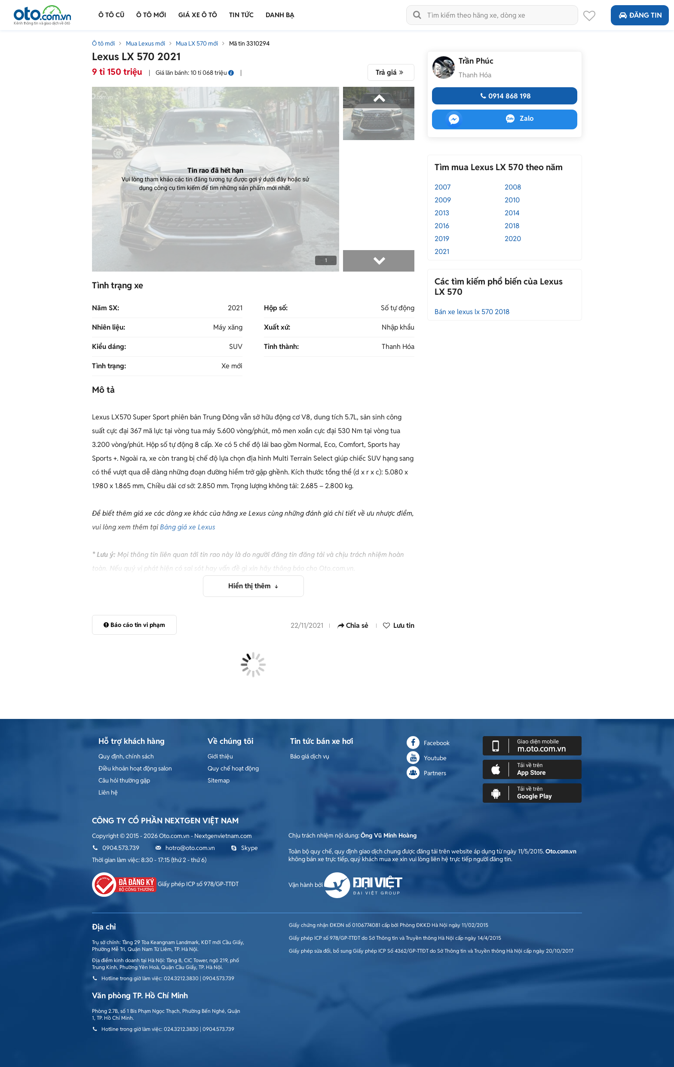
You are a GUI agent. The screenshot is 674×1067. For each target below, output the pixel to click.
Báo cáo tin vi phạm (134, 625)
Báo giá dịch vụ (309, 756)
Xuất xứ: (277, 327)
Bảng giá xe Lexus (187, 527)
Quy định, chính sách (126, 756)
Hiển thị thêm (250, 585)
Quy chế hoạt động (233, 768)
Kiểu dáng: (109, 346)
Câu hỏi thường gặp (124, 780)
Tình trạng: (109, 366)
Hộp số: (276, 308)
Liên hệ (108, 792)
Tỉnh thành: (281, 346)
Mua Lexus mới (145, 43)
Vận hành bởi (345, 885)
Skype (244, 848)
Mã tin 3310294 (249, 43)
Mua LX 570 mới (197, 43)
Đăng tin (640, 15)
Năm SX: (105, 308)
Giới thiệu (220, 756)
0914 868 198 (504, 96)
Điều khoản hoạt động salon (135, 768)
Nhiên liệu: (108, 327)
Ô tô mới (103, 43)
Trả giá (391, 72)
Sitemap (219, 780)
